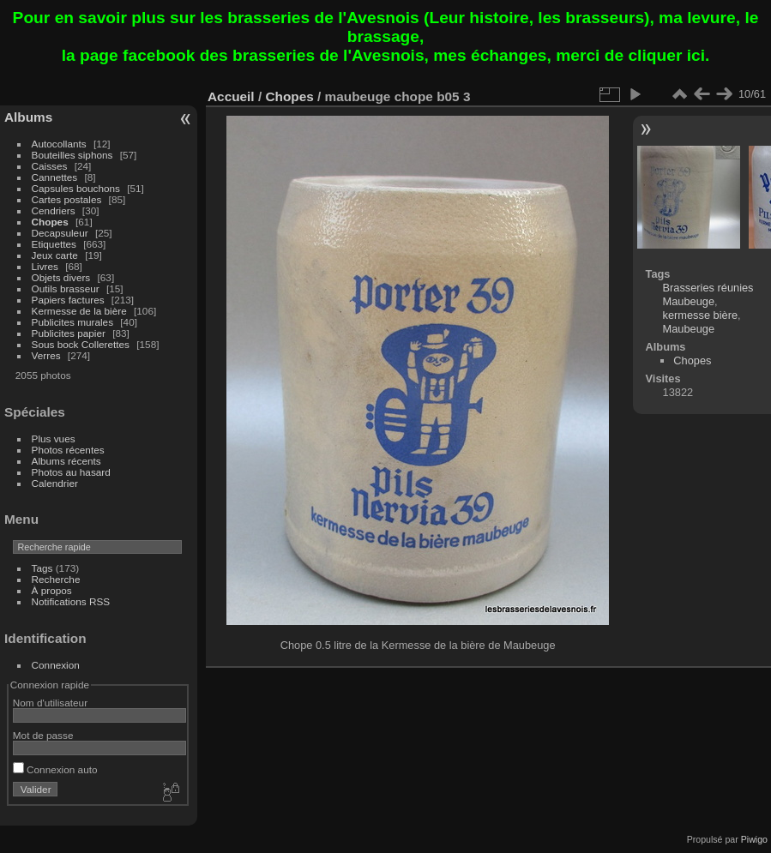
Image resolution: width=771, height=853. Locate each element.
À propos (52, 590)
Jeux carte (55, 255)
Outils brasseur (65, 288)
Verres (46, 355)
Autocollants (59, 143)
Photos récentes (68, 449)
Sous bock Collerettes (81, 344)
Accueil (231, 96)
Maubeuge (688, 328)
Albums (28, 117)
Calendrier (55, 483)
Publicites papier (68, 333)
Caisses (50, 165)
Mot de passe (43, 735)
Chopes (50, 221)
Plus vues (53, 438)
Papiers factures (68, 299)
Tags (42, 568)
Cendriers (53, 210)
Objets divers (61, 277)
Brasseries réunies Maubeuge (708, 294)
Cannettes (55, 177)
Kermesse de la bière (79, 310)
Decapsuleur (60, 232)
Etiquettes (54, 243)
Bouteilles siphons (72, 154)
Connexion (56, 664)
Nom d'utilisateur (50, 702)
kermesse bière (700, 315)
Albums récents (66, 460)
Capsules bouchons (76, 188)
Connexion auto (55, 769)
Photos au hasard (71, 472)
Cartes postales (67, 199)
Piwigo (754, 839)
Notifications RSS (71, 601)
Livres (45, 266)
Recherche (56, 579)
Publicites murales (72, 321)
